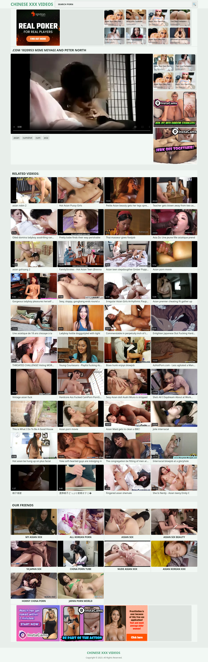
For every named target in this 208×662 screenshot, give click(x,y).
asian (16, 137)
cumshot (27, 137)
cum (38, 137)
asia (46, 137)
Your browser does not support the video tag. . (82, 94)
